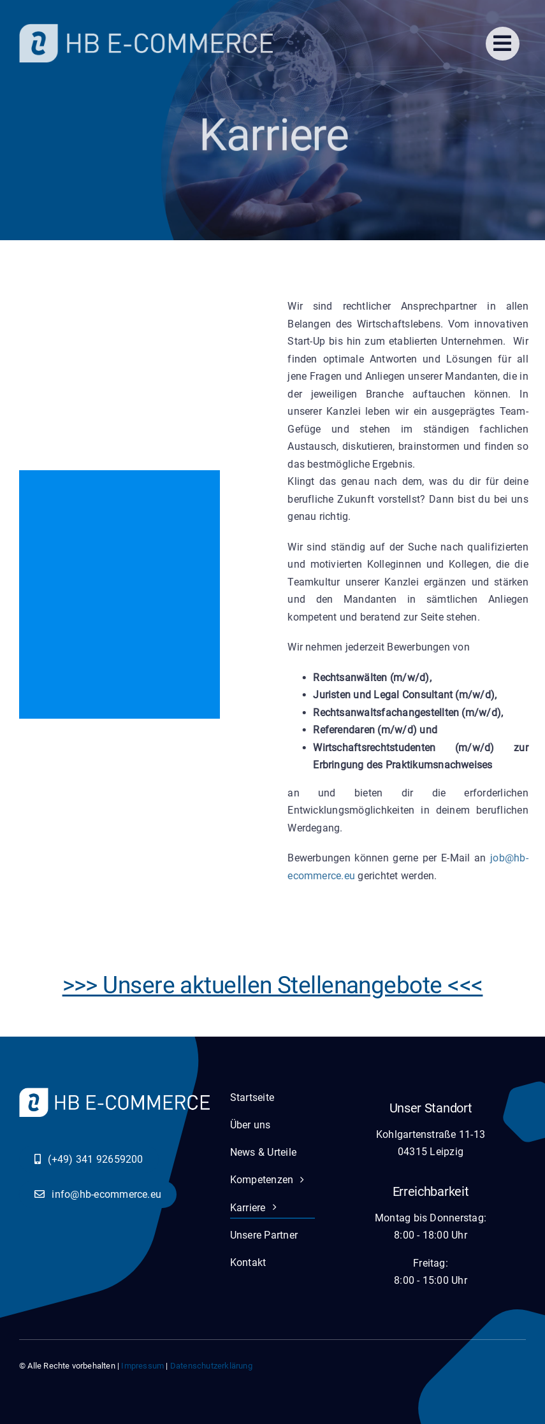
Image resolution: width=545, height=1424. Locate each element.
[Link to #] (503, 44)
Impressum (142, 1365)
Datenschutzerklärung (211, 1365)
